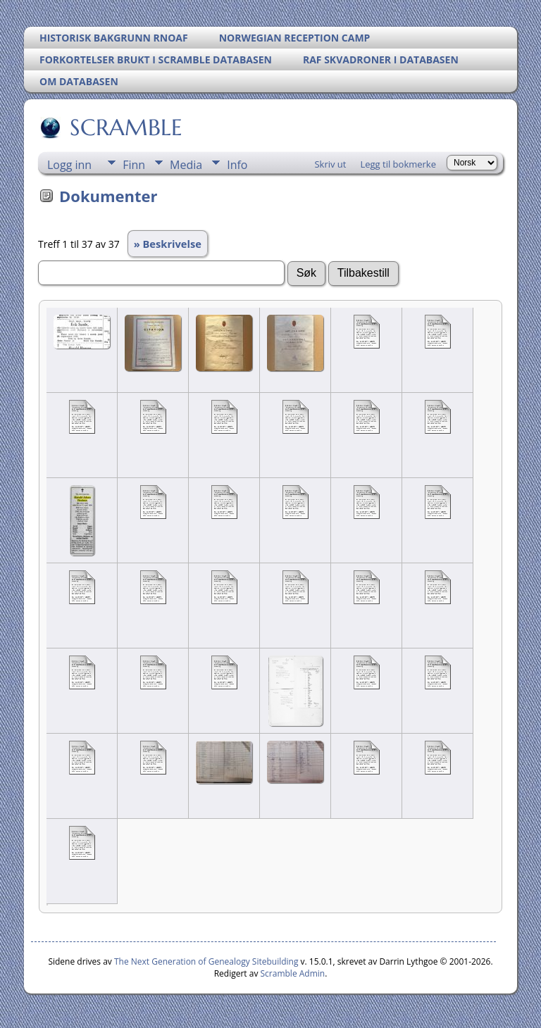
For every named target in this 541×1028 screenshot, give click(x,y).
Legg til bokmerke (398, 164)
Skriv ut (330, 164)
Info (237, 165)
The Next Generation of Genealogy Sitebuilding (206, 961)
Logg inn (69, 165)
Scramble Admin (293, 973)
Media (186, 165)
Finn (134, 165)
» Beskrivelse (167, 244)
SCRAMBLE (125, 127)
